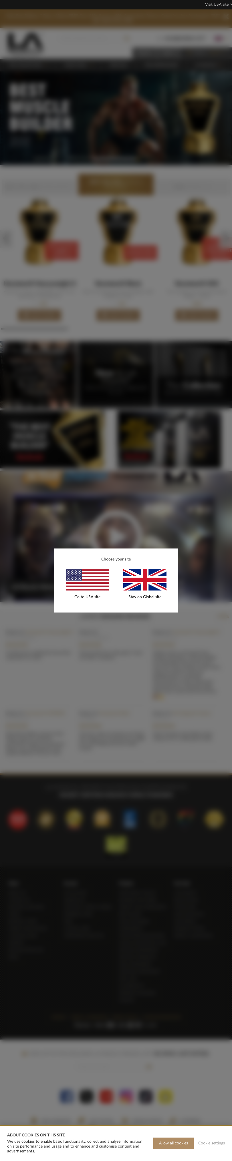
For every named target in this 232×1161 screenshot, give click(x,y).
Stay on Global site (144, 597)
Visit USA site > (218, 5)
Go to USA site (87, 597)
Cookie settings (211, 1143)
